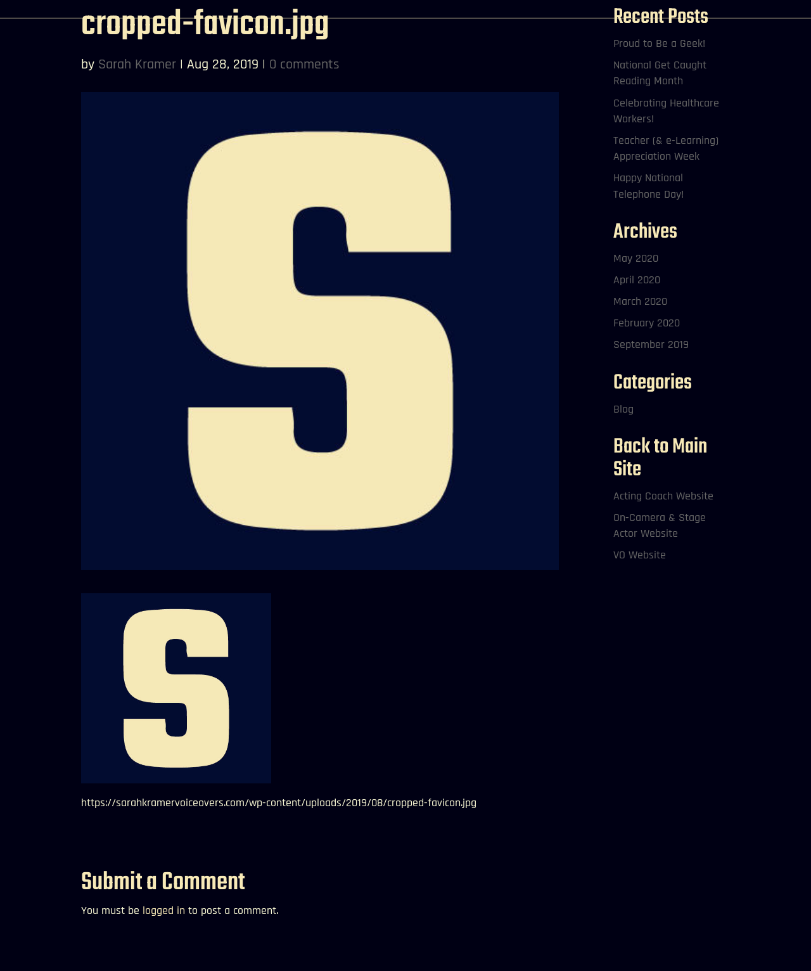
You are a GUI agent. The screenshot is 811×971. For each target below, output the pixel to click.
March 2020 (640, 301)
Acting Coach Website (663, 496)
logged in (164, 910)
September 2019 (651, 344)
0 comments (304, 65)
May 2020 (635, 258)
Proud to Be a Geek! (659, 43)
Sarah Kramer (137, 65)
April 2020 (636, 280)
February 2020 (646, 323)
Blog (623, 409)
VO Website (639, 555)
